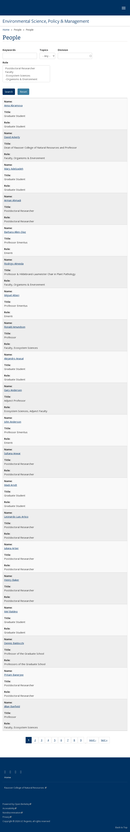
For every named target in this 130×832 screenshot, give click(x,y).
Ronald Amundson (14, 327)
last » (105, 740)
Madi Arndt (10, 485)
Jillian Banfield (12, 706)
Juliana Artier (11, 548)
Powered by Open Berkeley (17, 804)
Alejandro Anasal (14, 358)
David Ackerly (12, 137)
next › (93, 740)
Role (5, 62)
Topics (44, 50)
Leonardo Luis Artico (16, 516)
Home (6, 29)
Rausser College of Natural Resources (25, 787)
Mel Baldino (11, 611)
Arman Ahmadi (12, 200)
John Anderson (12, 421)
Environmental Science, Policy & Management (46, 21)
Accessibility (10, 808)
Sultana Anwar (12, 453)
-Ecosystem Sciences (26, 75)
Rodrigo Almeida (14, 263)
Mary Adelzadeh (13, 168)
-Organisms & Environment (26, 79)
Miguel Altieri (11, 295)
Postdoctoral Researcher (26, 68)
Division (63, 50)
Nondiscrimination (13, 812)
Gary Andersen (13, 390)
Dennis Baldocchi (14, 643)
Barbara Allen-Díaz (15, 232)
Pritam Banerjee (14, 674)
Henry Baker (11, 580)
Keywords (9, 50)
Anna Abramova (13, 105)
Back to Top (121, 827)
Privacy (7, 816)
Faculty (26, 72)
